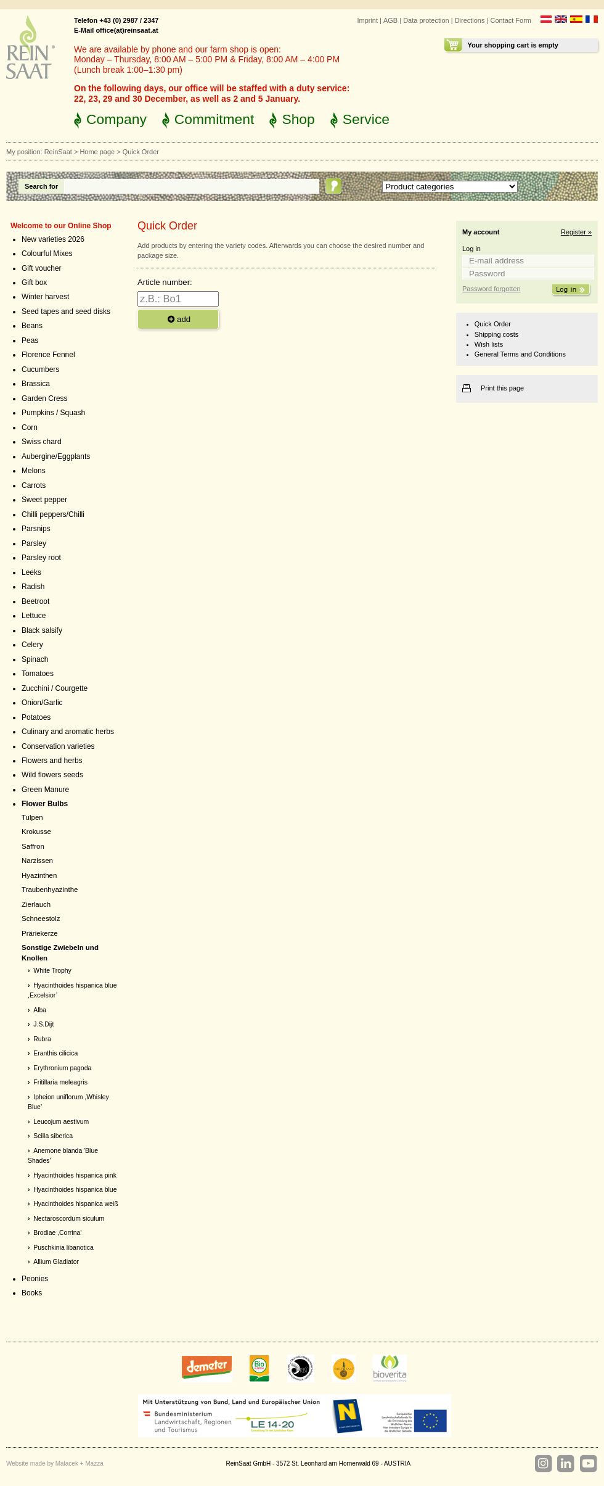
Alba (39, 1010)
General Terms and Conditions (520, 354)
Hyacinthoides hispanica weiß (75, 1203)
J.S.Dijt (43, 1024)
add (178, 319)
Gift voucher (42, 268)
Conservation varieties (58, 746)
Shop (298, 119)
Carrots (34, 485)
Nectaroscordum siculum (68, 1218)
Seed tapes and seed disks (66, 311)
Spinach (35, 659)
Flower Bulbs (45, 803)
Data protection (426, 20)
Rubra (42, 1039)
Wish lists (489, 344)
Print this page (502, 388)
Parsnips (36, 528)
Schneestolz (41, 918)
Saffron (33, 846)
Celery (32, 644)
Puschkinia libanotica (63, 1247)
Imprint (367, 20)
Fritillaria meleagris (60, 1082)
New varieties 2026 (53, 239)
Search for (41, 186)
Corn (30, 427)
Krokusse (36, 831)
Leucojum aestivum (61, 1121)
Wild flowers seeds (52, 774)
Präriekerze (40, 933)
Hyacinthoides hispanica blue (74, 1189)
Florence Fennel (48, 354)
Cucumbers (40, 369)
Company (116, 119)
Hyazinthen (39, 875)
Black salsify (42, 630)
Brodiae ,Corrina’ (57, 1232)
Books (32, 1293)
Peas (30, 340)
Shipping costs (496, 334)
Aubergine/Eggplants (56, 456)
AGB (390, 20)
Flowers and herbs (52, 760)
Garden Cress (45, 398)
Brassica (36, 383)
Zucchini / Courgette (55, 688)
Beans (32, 325)
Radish (33, 586)
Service (366, 119)
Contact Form (510, 20)
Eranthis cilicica (55, 1053)
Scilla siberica (53, 1136)
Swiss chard (42, 441)
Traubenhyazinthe (50, 889)
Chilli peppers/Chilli (53, 514)
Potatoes (36, 717)
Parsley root (41, 557)
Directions (470, 20)
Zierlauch (36, 904)
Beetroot (35, 601)
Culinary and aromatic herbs (68, 731)
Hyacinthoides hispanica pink (74, 1175)
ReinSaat (58, 151)
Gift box (34, 282)
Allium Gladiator (56, 1261)
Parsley (34, 543)
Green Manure (45, 789)
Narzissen (37, 860)
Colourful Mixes (47, 253)
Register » (576, 232)
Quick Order (493, 324)
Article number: (164, 282)
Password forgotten (491, 288)
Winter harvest (45, 296)
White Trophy (52, 970)
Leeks (31, 572)
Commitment (214, 119)
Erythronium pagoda (62, 1068)
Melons (34, 470)
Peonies (35, 1278)
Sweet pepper (44, 499)
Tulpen (32, 817)
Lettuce (34, 615)
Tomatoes (38, 673)
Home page (97, 151)
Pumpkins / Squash (53, 412)
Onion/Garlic (42, 702)
